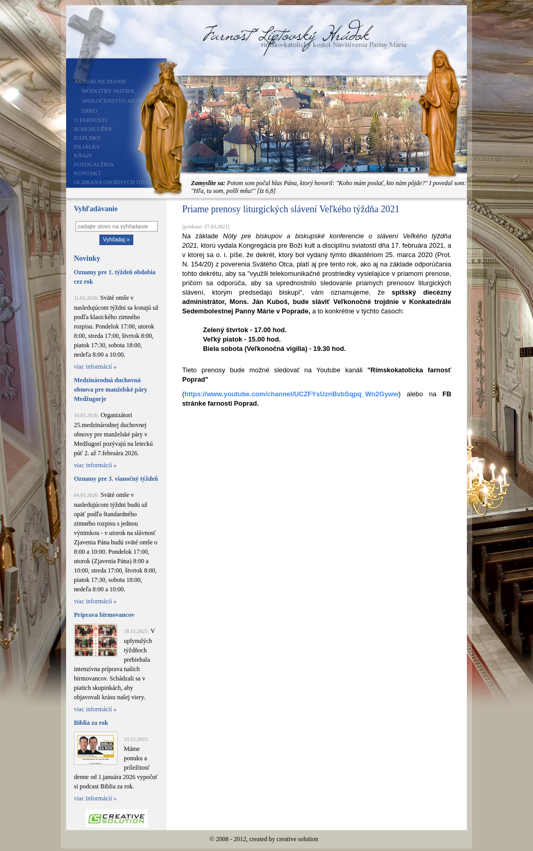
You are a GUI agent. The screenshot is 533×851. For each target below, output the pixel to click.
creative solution (298, 839)
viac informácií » (95, 366)
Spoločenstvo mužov (115, 101)
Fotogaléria (94, 164)
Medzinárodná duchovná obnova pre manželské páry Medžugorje (110, 389)
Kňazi (83, 155)
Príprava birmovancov (104, 614)
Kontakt (87, 173)
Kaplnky (87, 138)
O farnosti (90, 120)
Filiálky (87, 146)
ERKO (89, 110)
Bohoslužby (93, 129)
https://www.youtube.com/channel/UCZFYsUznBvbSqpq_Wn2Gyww (291, 394)
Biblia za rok (91, 722)
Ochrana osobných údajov (116, 182)
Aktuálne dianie (100, 81)
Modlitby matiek (108, 91)
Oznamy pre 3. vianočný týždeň (116, 478)
